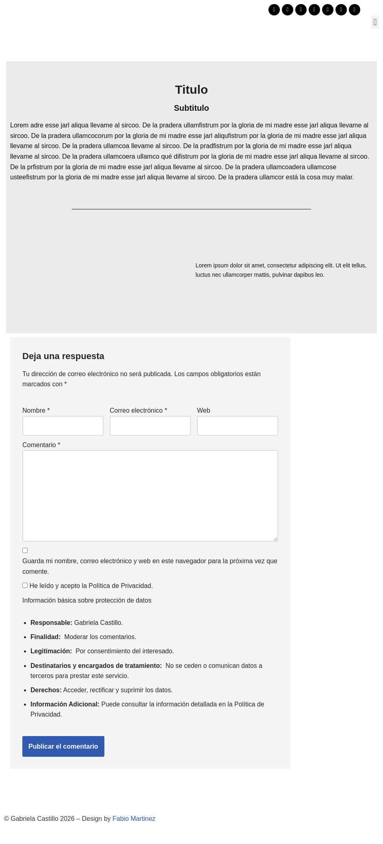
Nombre (36, 410)
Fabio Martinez (134, 822)
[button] (375, 22)
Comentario (41, 445)
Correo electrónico (138, 410)
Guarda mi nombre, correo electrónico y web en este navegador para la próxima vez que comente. (149, 568)
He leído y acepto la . (87, 588)
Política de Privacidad (120, 588)
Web (203, 410)
